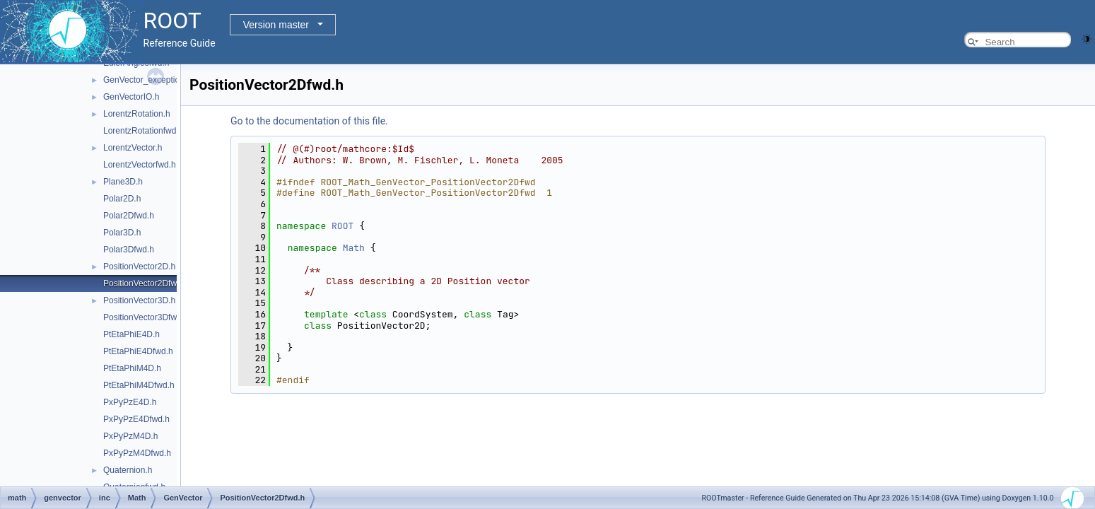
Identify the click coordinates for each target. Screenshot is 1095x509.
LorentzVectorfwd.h (139, 165)
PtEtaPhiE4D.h (131, 334)
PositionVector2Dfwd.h (146, 283)
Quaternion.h (127, 470)
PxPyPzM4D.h (130, 436)
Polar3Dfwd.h (128, 250)
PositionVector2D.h (139, 266)
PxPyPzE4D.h (129, 402)
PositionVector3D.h (139, 300)
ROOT (342, 226)
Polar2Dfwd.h (128, 216)
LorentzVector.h (132, 148)
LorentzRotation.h (136, 114)
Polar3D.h (122, 233)
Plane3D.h (123, 182)
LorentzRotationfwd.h (143, 131)
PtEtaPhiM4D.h (132, 368)
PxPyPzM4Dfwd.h (137, 453)
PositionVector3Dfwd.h (146, 317)
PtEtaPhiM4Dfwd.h (139, 385)
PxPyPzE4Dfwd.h (136, 419)
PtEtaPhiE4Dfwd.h (138, 351)
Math (354, 248)
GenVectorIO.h (131, 97)
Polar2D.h (122, 199)
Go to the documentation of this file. (309, 121)
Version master (276, 24)
